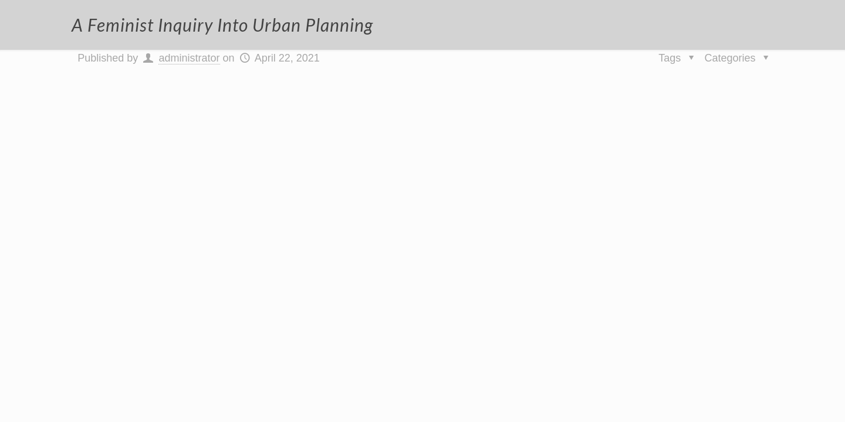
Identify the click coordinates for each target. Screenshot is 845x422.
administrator (188, 58)
